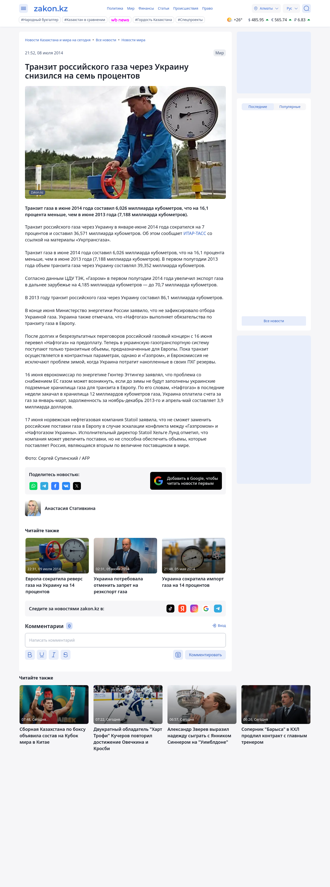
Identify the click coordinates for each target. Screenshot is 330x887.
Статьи (163, 8)
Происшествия (185, 8)
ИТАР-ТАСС (194, 233)
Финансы (146, 8)
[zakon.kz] (51, 8)
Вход (222, 625)
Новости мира (133, 40)
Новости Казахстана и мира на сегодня (58, 40)
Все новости (106, 40)
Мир (131, 8)
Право (207, 8)
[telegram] (44, 486)
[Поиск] (306, 8)
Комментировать (205, 654)
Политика (115, 8)
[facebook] (55, 486)
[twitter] (76, 486)
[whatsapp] (33, 486)
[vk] (66, 486)
